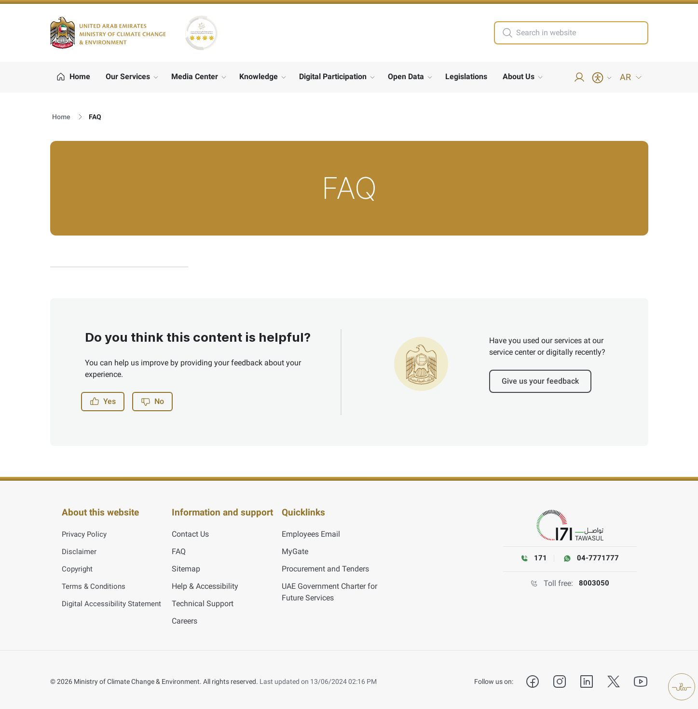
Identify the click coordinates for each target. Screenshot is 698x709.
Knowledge (258, 76)
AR (631, 77)
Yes (103, 401)
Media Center (194, 76)
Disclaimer (80, 548)
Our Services (128, 76)
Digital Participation (333, 76)
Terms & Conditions (95, 582)
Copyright (78, 565)
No (152, 401)
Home (61, 117)
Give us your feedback (540, 381)
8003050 (594, 583)
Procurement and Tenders (325, 565)
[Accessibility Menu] (602, 77)
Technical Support (202, 600)
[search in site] (580, 32)
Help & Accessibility (205, 582)
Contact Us (190, 530)
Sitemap (186, 565)
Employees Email (311, 530)
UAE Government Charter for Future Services (329, 588)
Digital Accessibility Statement (113, 600)
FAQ (179, 548)
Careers (184, 617)
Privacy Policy (85, 530)
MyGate (295, 548)
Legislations (466, 76)
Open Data (406, 76)
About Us (518, 76)
